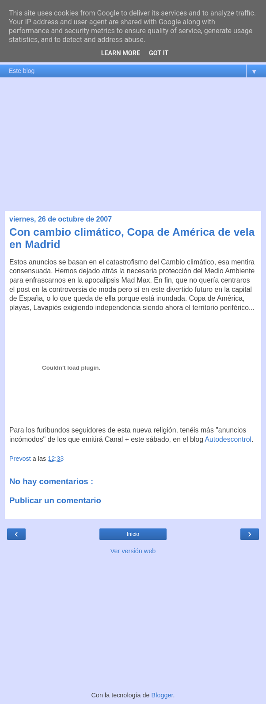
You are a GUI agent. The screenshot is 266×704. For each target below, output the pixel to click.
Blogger (162, 695)
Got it (158, 53)
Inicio (133, 534)
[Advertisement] (133, 144)
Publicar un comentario (55, 500)
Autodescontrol (228, 439)
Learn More (120, 53)
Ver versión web (133, 551)
